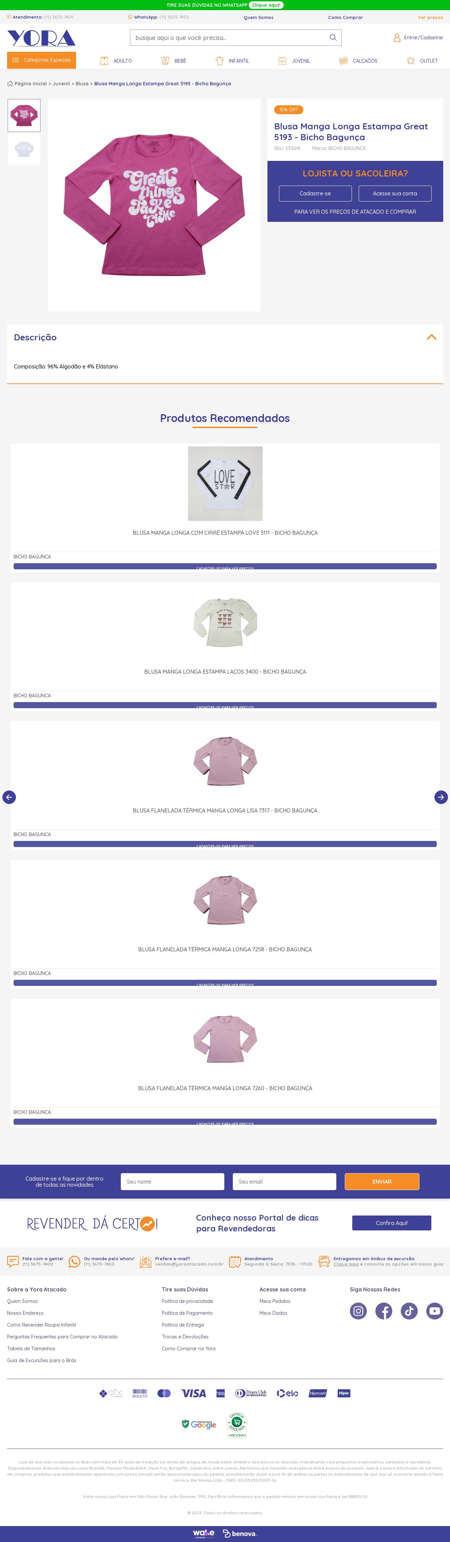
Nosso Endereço (25, 1313)
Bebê (173, 61)
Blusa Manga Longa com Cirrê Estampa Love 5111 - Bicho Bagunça (225, 532)
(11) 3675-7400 (59, 17)
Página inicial (31, 84)
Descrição (35, 337)
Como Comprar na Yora (188, 1349)
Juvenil (294, 61)
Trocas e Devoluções (185, 1337)
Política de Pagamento (187, 1313)
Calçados (358, 61)
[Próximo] (441, 797)
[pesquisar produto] (333, 37)
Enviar (382, 1181)
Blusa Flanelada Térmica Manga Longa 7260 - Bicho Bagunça (225, 1088)
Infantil (232, 61)
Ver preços (430, 17)
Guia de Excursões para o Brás (41, 1360)
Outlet (422, 61)
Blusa (82, 84)
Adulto (116, 61)
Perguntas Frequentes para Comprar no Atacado (62, 1337)
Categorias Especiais (41, 60)
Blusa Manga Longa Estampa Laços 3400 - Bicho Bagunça (225, 671)
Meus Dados (273, 1313)
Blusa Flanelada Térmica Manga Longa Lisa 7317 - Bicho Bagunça (225, 810)
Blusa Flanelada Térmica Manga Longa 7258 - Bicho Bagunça (225, 949)
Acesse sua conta (395, 193)
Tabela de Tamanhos (31, 1349)
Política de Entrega (183, 1325)
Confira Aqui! (392, 1223)
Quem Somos (259, 17)
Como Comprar (345, 17)
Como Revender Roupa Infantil (41, 1325)
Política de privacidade (187, 1301)
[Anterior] (9, 797)
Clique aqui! (266, 5)
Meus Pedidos (275, 1301)
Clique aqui (346, 1264)
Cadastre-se (315, 193)
